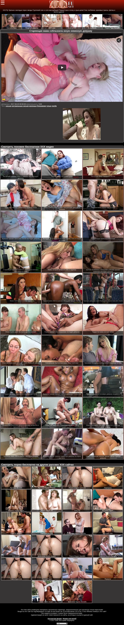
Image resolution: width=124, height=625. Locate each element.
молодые (33, 106)
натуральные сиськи (20, 106)
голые (48, 106)
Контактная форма (55, 619)
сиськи (8, 106)
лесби (54, 106)
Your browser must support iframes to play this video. (62, 67)
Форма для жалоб (69, 619)
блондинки (41, 106)
